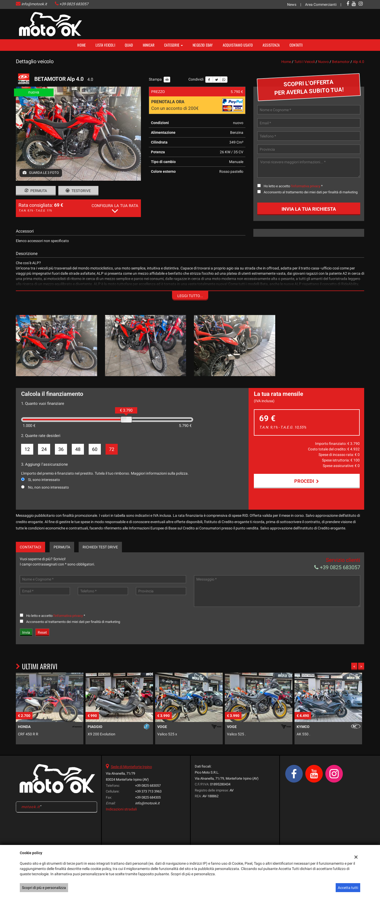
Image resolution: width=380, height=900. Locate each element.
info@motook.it (34, 4)
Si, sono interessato (44, 480)
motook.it (30, 807)
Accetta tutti (348, 888)
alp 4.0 (358, 62)
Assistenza (271, 45)
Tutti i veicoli (304, 62)
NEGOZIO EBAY (203, 45)
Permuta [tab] (62, 547)
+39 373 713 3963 (148, 791)
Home (81, 45)
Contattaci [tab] (30, 547)
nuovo (323, 62)
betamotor (341, 62)
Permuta (36, 191)
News (291, 4)
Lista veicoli (105, 45)
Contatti (296, 45)
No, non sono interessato (48, 487)
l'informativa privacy (305, 186)
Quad (129, 45)
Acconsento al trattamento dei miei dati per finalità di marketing (311, 192)
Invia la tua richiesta (309, 209)
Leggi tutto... (190, 296)
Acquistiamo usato (238, 45)
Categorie (173, 45)
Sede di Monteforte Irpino (131, 767)
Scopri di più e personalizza (44, 888)
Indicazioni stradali (121, 809)
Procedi (306, 481)
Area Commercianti (320, 4)
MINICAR (148, 45)
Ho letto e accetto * (293, 186)
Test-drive (78, 191)
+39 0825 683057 (73, 4)
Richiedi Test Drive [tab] (100, 547)
